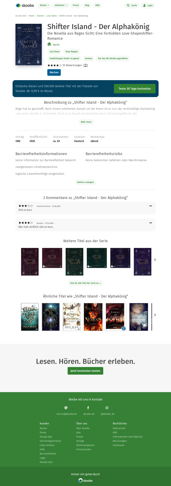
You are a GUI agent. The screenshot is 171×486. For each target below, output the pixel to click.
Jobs (78, 432)
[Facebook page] (88, 411)
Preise (76, 5)
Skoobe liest (46, 462)
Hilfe (97, 5)
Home (31, 16)
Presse (79, 436)
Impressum (118, 445)
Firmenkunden (83, 449)
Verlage (80, 441)
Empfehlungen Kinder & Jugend (64, 58)
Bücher (43, 5)
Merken (54, 72)
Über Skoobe (83, 428)
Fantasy (88, 58)
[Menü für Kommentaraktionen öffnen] (150, 206)
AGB (115, 432)
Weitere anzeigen (85, 182)
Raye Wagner (72, 51)
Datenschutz (119, 428)
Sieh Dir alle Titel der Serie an (85, 283)
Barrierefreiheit (48, 453)
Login (148, 5)
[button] (155, 259)
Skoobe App (46, 436)
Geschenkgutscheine (50, 441)
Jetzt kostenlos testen (85, 371)
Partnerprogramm (85, 445)
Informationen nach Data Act (128, 436)
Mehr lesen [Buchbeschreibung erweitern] (86, 122)
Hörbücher (60, 5)
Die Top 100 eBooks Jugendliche (113, 58)
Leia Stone (52, 16)
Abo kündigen (120, 441)
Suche (132, 5)
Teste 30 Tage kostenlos (135, 88)
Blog (87, 5)
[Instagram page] (107, 411)
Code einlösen (47, 445)
